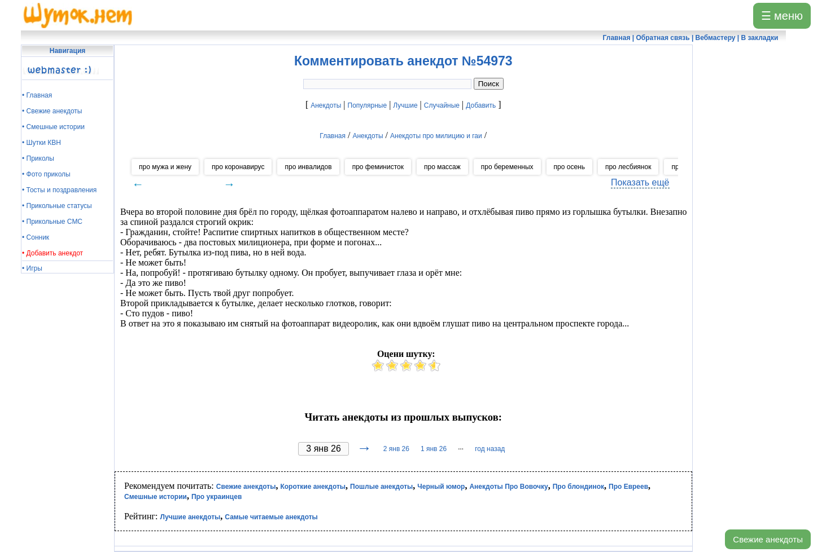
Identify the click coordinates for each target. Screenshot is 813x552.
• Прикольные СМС (52, 222)
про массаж (442, 167)
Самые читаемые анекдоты (271, 517)
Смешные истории (155, 497)
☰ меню (782, 16)
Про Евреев (628, 487)
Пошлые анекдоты (381, 487)
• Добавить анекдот (52, 253)
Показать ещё (640, 182)
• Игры (32, 268)
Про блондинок (578, 487)
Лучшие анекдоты (190, 517)
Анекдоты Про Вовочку (508, 487)
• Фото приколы (46, 174)
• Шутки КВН (41, 143)
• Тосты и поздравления (59, 190)
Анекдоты (326, 105)
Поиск (488, 84)
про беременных (507, 167)
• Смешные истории (53, 127)
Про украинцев (216, 497)
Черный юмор (441, 487)
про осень (569, 167)
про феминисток (378, 167)
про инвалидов (308, 167)
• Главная (37, 95)
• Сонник (35, 237)
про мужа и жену (165, 167)
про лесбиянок (628, 167)
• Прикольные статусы (57, 206)
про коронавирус (238, 167)
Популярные (367, 105)
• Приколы (38, 158)
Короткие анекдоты (313, 487)
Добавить (481, 105)
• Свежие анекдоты (52, 111)
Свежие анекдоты (768, 539)
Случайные (442, 105)
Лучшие (405, 105)
